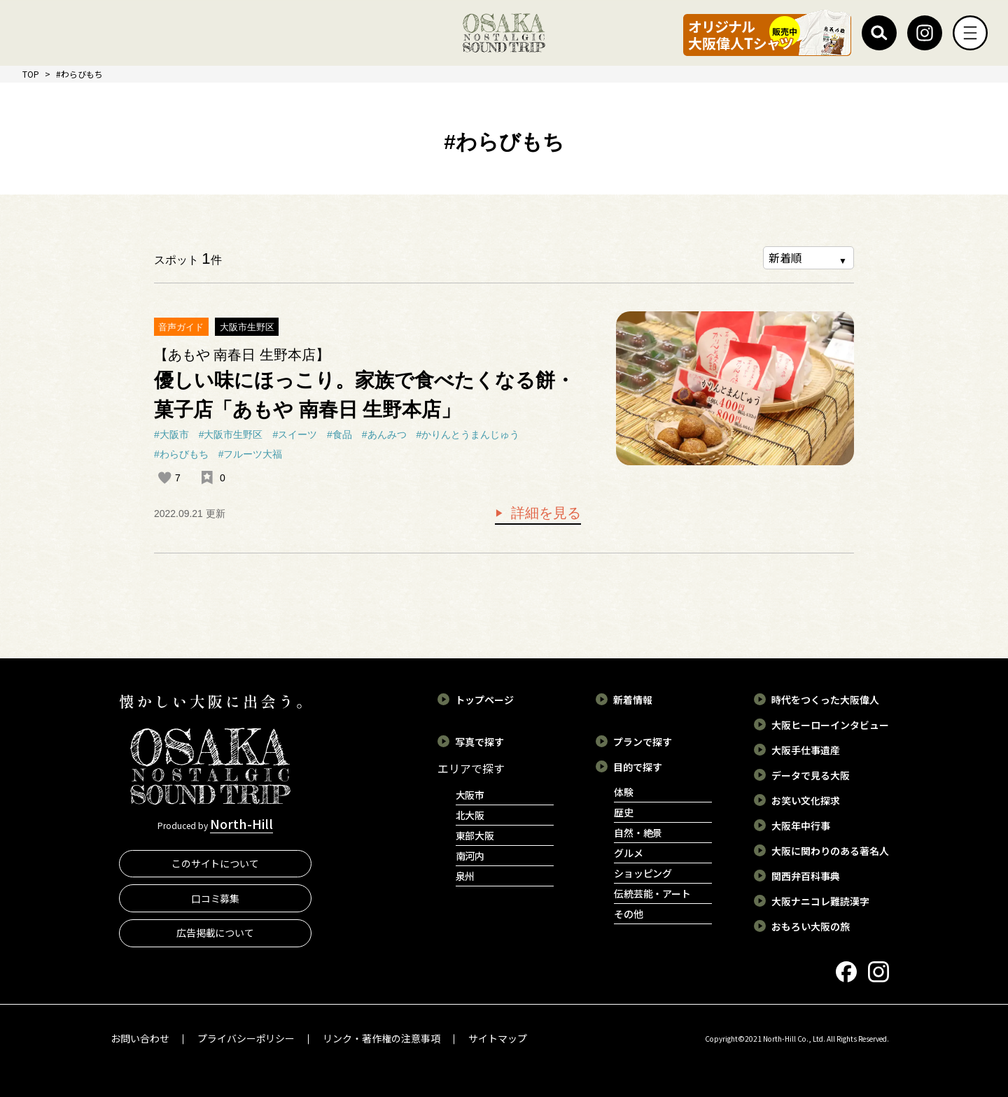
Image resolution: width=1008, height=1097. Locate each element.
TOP (30, 74)
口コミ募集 (215, 898)
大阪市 (470, 795)
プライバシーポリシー (246, 1038)
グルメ (628, 853)
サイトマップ (497, 1038)
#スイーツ (294, 434)
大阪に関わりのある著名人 (830, 851)
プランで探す (642, 742)
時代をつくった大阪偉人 (825, 700)
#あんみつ (384, 434)
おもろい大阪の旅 (810, 926)
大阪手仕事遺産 (805, 750)
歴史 (624, 812)
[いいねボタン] (164, 477)
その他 (628, 914)
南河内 (470, 856)
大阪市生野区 (247, 327)
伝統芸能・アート (653, 893)
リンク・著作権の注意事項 (381, 1038)
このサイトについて (216, 863)
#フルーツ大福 (250, 454)
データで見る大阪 (810, 775)
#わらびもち (181, 454)
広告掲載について (215, 933)
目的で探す (637, 767)
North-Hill (241, 823)
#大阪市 (171, 434)
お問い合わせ (140, 1038)
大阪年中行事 (800, 826)
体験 (624, 792)
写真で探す (479, 742)
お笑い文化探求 (805, 800)
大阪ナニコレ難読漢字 (820, 901)
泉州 (465, 876)
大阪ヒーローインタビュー (830, 725)
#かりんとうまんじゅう (467, 434)
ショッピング (643, 873)
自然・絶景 (638, 833)
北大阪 (470, 815)
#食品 (339, 434)
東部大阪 (475, 835)
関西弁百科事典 (805, 876)
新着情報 (632, 700)
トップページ (484, 700)
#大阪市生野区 (231, 434)
